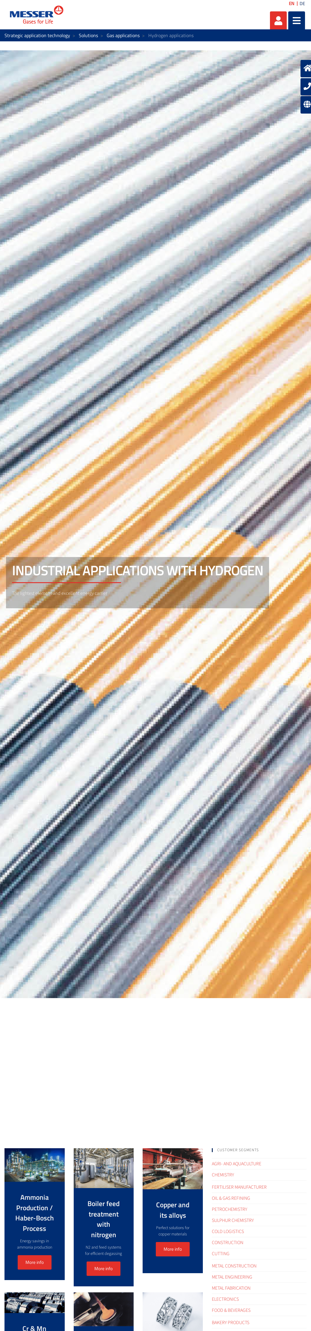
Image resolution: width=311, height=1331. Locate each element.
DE (302, 3)
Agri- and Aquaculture (236, 1164)
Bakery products (230, 1322)
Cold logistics (228, 1231)
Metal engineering (232, 1277)
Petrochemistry (229, 1209)
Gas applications (123, 35)
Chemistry (223, 1175)
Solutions (88, 35)
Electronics (225, 1299)
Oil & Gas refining (231, 1198)
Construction (227, 1242)
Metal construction (234, 1266)
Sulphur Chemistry (233, 1220)
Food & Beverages (231, 1310)
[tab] (259, 1150)
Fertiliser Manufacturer (239, 1187)
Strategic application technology (37, 35)
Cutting (221, 1253)
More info (34, 1262)
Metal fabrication (231, 1288)
